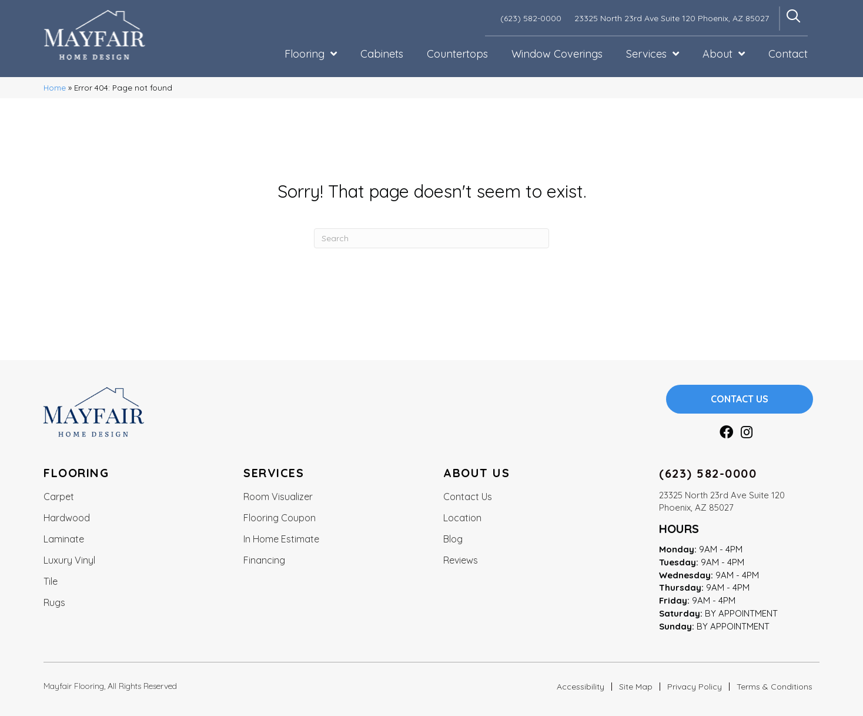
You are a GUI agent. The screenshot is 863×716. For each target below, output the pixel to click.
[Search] (431, 238)
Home (55, 87)
